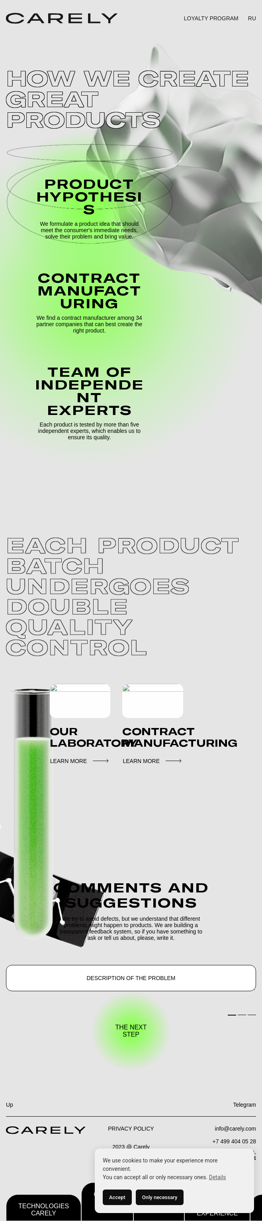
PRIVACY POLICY (131, 1128)
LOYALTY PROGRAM (211, 18)
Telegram (244, 1105)
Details (217, 1177)
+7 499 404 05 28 (234, 1141)
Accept (117, 1197)
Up (9, 1105)
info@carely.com (235, 1128)
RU (252, 18)
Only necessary (160, 1197)
